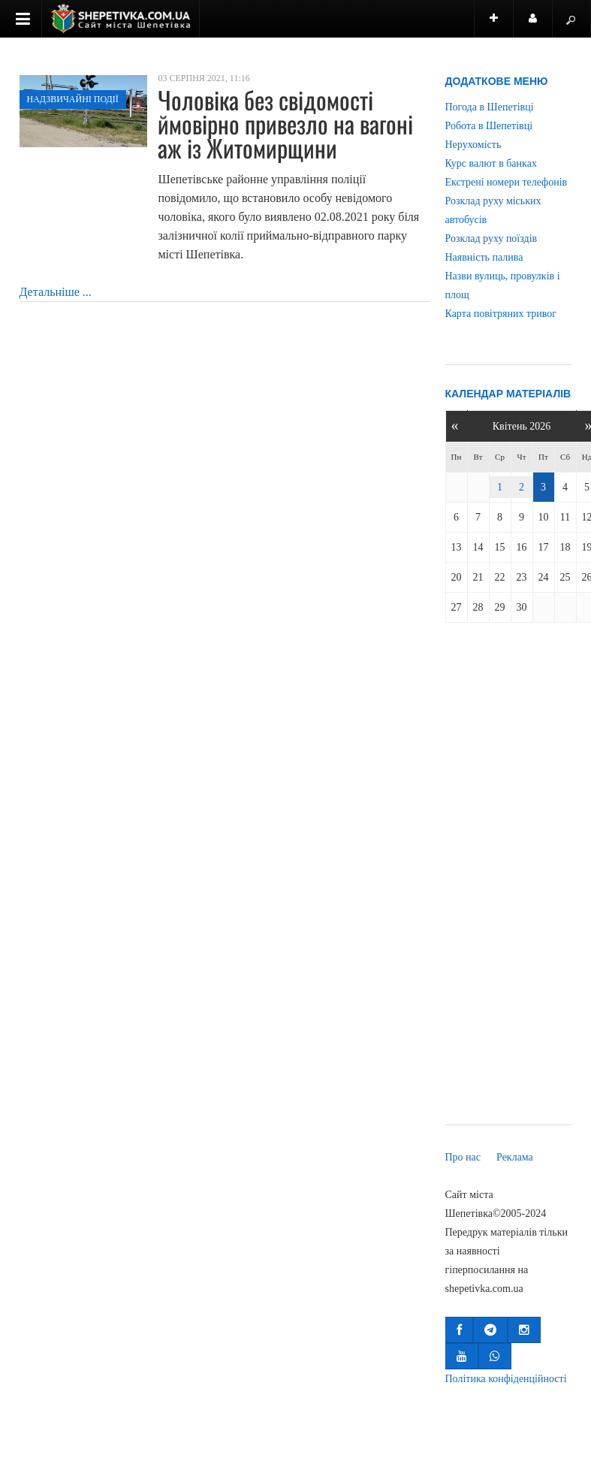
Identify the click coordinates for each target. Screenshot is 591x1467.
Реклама (514, 1157)
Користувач (541, 25)
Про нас (463, 1157)
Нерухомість (473, 144)
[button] (459, 1330)
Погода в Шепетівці (489, 107)
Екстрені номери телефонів (506, 182)
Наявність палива (484, 257)
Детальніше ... (56, 291)
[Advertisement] (508, 876)
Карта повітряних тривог (500, 313)
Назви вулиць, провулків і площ (502, 285)
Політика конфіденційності (506, 1378)
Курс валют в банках (491, 163)
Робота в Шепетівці (489, 125)
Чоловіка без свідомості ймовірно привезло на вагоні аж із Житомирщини (285, 123)
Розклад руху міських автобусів (493, 210)
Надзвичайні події (73, 99)
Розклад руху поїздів (491, 238)
